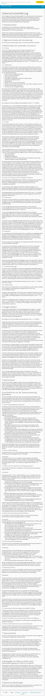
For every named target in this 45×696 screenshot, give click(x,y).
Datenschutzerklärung (35, 692)
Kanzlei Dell (6, 5)
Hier (9, 327)
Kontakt (31, 686)
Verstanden (40, 2)
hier (38, 357)
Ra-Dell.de (17, 692)
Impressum (25, 692)
